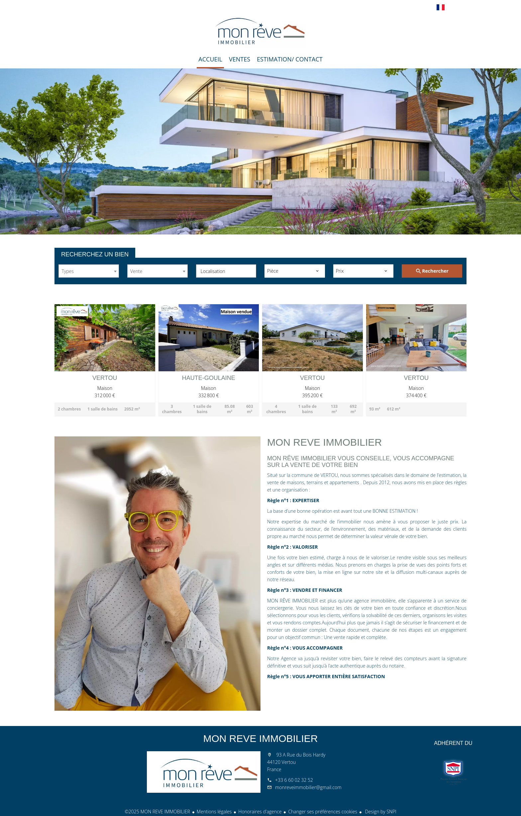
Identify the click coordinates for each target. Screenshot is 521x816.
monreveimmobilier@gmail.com (308, 787)
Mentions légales (214, 811)
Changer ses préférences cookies (322, 811)
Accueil (260, 31)
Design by (380, 811)
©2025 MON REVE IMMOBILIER (157, 811)
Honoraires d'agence (259, 811)
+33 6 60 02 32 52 (294, 780)
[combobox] (88, 271)
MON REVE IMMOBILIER (260, 738)
